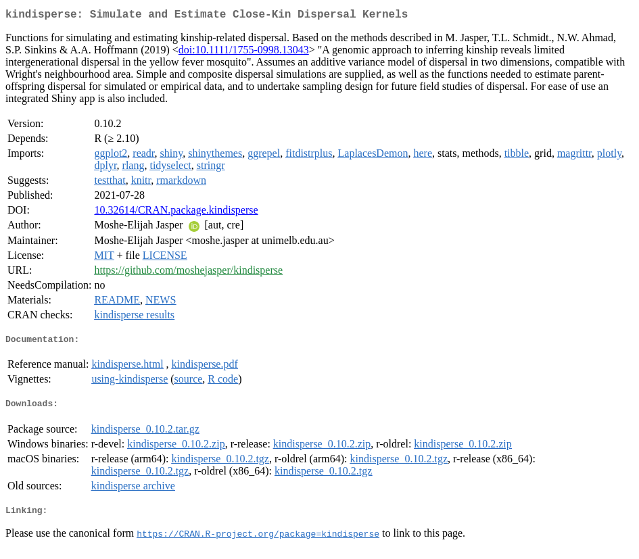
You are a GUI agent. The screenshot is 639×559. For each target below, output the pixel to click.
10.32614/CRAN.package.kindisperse (176, 212)
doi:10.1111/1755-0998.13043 (244, 52)
